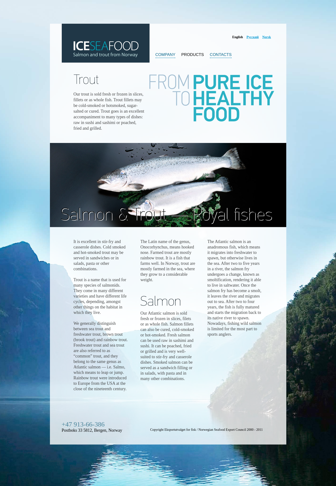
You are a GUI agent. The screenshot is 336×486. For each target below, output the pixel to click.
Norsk (266, 37)
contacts (221, 55)
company (165, 55)
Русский (253, 37)
